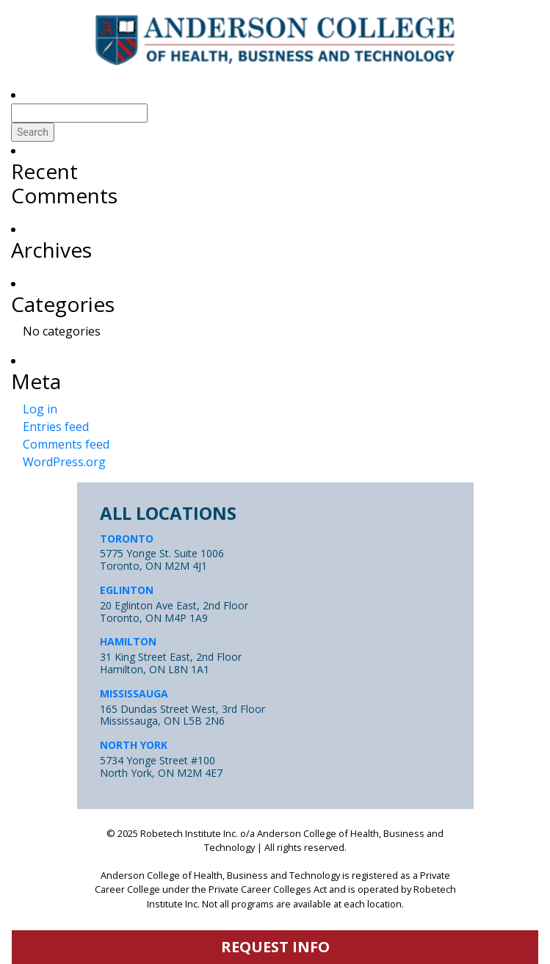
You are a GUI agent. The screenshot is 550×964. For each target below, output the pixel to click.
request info (275, 947)
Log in (40, 409)
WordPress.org (64, 462)
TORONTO (126, 539)
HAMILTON (128, 641)
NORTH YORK (133, 745)
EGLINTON (126, 590)
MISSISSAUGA (134, 693)
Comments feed (66, 444)
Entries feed (56, 426)
